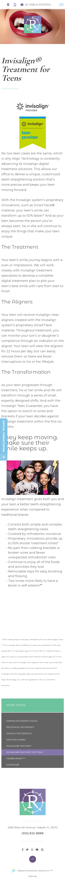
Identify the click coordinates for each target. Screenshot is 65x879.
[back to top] (32, 859)
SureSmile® (12, 765)
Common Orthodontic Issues (21, 721)
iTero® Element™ (15, 758)
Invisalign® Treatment (18, 746)
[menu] (61, 4)
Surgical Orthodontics (19, 733)
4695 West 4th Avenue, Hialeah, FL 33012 (33, 827)
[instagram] (32, 849)
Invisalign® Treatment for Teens (24, 752)
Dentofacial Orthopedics (20, 727)
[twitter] (27, 849)
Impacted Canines (15, 739)
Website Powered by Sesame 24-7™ (32, 870)
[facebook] (22, 849)
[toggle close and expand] (3, 457)
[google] (42, 849)
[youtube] (37, 849)
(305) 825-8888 (33, 833)
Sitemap (32, 876)
